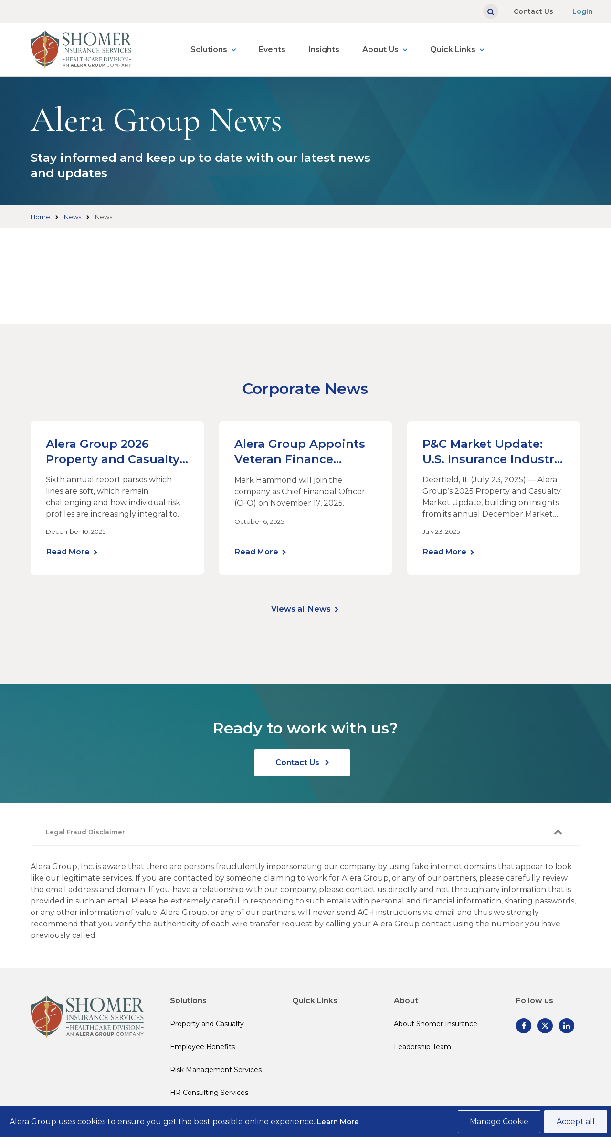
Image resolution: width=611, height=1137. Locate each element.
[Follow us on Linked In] (566, 1025)
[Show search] (490, 11)
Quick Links (452, 49)
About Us (380, 49)
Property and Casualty (207, 1024)
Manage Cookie (499, 1121)
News (72, 217)
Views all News (301, 609)
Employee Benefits (202, 1046)
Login (582, 11)
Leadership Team (422, 1046)
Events (272, 49)
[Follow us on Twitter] (545, 1025)
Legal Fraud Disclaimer (85, 832)
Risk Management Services (216, 1069)
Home (40, 217)
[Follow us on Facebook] (523, 1025)
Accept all (576, 1121)
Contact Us (533, 11)
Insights (323, 49)
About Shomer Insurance (435, 1024)
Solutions (208, 49)
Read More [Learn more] (68, 551)
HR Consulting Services (209, 1092)
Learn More (338, 1121)
